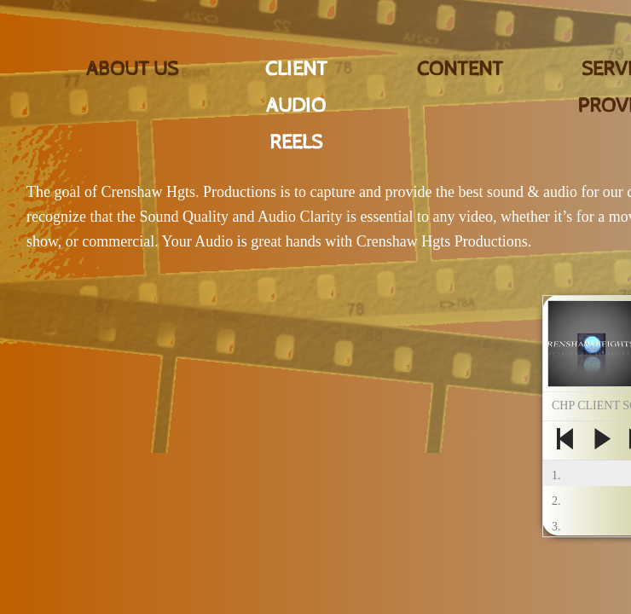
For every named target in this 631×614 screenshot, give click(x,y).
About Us (132, 69)
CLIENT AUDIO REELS (296, 105)
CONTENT (460, 69)
